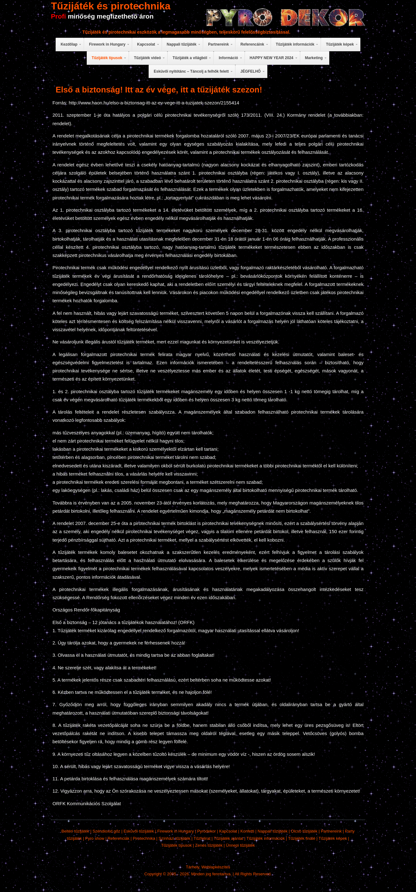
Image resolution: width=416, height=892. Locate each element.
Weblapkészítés (215, 867)
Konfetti (247, 831)
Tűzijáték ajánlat (228, 838)
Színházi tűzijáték (174, 838)
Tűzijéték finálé (301, 838)
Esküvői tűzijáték (138, 831)
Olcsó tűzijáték (304, 831)
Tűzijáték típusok (176, 845)
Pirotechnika (144, 838)
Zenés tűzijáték (208, 845)
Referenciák (118, 838)
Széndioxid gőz (106, 831)
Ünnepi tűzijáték (240, 845)
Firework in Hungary (175, 831)
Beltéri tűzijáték (75, 831)
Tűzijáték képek (333, 838)
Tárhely (192, 867)
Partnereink (331, 831)
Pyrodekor (206, 831)
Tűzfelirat (202, 838)
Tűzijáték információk (265, 838)
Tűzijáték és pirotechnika (111, 6)
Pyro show (94, 838)
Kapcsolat (228, 831)
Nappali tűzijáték (272, 831)
